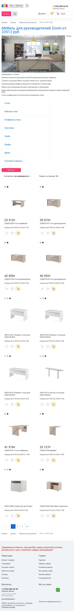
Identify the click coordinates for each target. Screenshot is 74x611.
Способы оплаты (8, 544)
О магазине (6, 540)
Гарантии (42, 536)
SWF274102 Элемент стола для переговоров (54, 306)
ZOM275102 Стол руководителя (19, 248)
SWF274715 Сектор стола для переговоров (53, 365)
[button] (4, 54)
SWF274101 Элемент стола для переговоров (18, 306)
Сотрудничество (45, 555)
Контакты (5, 555)
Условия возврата (46, 544)
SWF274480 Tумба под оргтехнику (15, 481)
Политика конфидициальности (51, 581)
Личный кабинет (45, 552)
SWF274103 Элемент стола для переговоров (18, 365)
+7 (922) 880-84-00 (60, 6)
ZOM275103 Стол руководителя (54, 248)
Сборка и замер (45, 540)
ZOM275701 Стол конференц (17, 423)
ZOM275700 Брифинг (49, 423)
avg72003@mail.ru (8, 577)
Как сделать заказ (46, 548)
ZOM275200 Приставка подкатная (50, 481)
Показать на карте (9, 586)
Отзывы (5, 552)
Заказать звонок (58, 8)
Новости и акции (8, 548)
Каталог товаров (8, 536)
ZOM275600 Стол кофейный (17, 191)
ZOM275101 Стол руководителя (54, 191)
